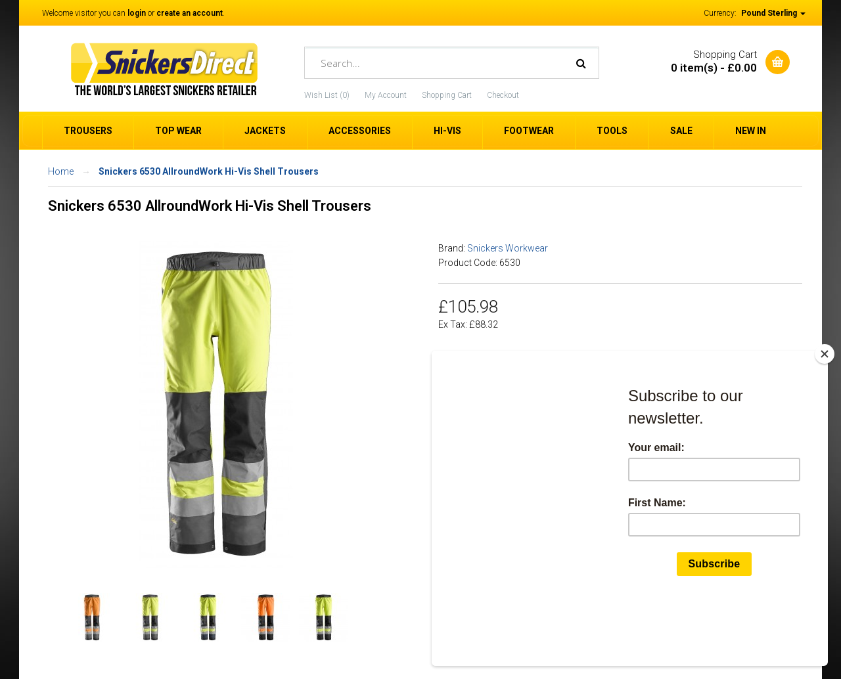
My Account (386, 95)
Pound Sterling (773, 13)
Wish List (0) (327, 95)
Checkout (503, 95)
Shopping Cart (447, 95)
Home (61, 171)
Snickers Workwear (507, 248)
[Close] (824, 416)
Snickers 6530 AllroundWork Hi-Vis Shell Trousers (209, 171)
